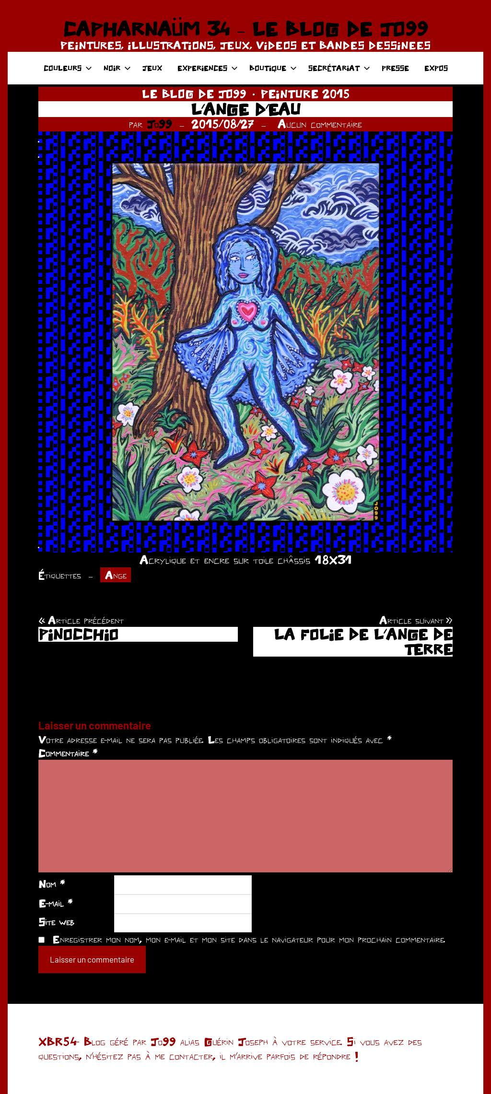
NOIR (117, 67)
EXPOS (436, 67)
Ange (116, 575)
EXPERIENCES (207, 67)
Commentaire (67, 753)
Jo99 (159, 124)
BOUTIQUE (273, 67)
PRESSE (395, 67)
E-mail (55, 903)
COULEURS (68, 67)
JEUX (152, 67)
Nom (51, 884)
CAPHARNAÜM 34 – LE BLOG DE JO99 (245, 28)
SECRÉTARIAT (339, 67)
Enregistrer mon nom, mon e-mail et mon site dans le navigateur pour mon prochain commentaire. (248, 939)
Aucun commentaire (320, 124)
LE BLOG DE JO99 (194, 93)
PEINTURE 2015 (305, 93)
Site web (56, 922)
